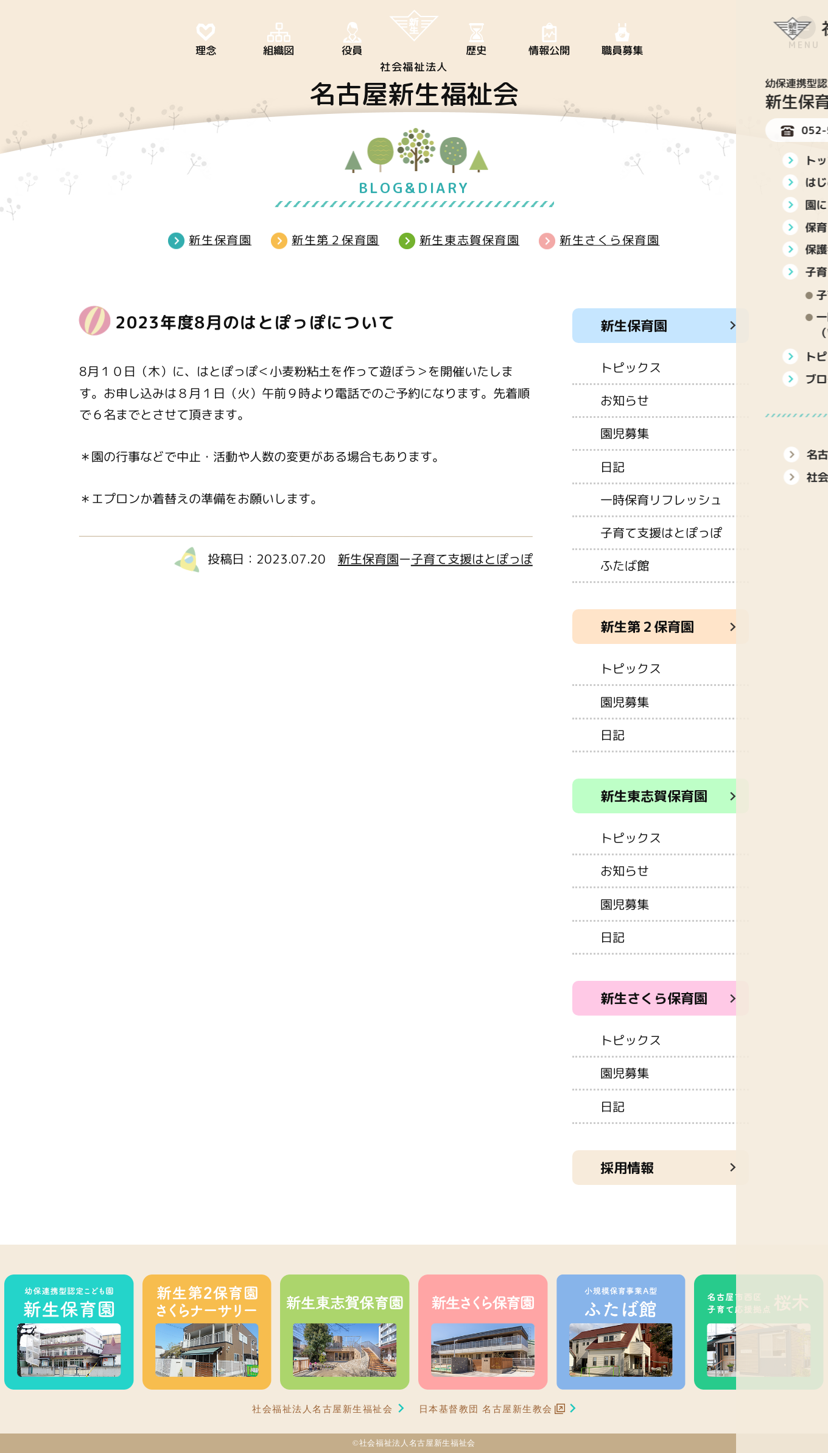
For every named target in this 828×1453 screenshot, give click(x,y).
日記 (612, 466)
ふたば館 (624, 565)
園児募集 (624, 433)
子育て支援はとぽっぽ (472, 558)
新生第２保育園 (335, 240)
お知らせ (624, 400)
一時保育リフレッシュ (661, 499)
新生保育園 (220, 240)
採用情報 (627, 1167)
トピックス (630, 367)
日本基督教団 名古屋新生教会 (486, 1409)
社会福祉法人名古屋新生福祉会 (322, 1409)
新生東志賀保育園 (469, 240)
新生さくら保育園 (609, 240)
